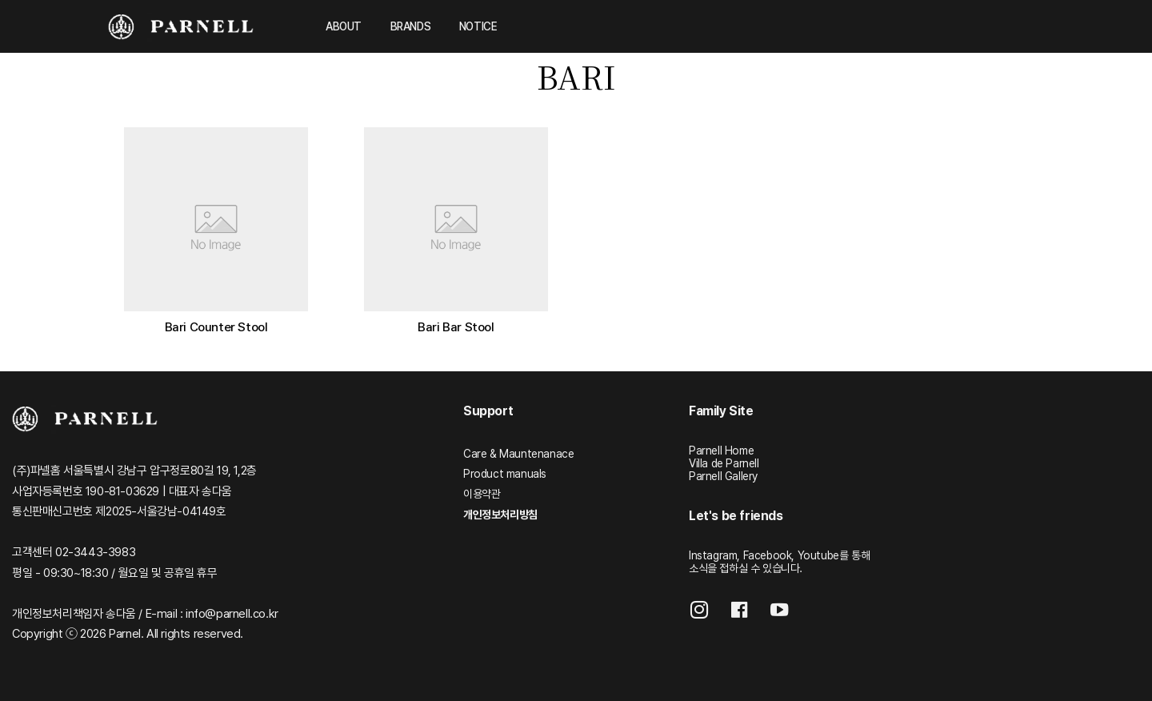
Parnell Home (721, 450)
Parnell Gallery (723, 476)
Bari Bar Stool (456, 326)
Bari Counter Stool (216, 326)
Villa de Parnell (724, 463)
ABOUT (344, 26)
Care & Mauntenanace (518, 453)
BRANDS (410, 26)
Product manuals (504, 473)
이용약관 (481, 493)
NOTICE (478, 26)
